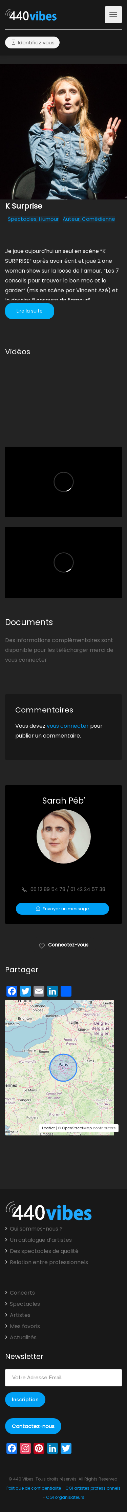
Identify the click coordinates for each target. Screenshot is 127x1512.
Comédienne (98, 219)
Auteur (71, 219)
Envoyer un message (62, 909)
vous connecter (68, 726)
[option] (63, 131)
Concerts (22, 1293)
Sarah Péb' (63, 800)
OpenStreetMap (77, 1128)
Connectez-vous (63, 944)
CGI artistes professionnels (93, 1488)
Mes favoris (25, 1326)
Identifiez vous (32, 42)
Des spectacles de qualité (44, 1251)
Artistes (20, 1315)
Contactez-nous (33, 1426)
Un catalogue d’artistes (41, 1240)
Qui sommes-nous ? (36, 1229)
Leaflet (48, 1128)
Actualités (23, 1337)
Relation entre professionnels (49, 1262)
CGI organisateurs (65, 1497)
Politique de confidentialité (33, 1488)
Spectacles (22, 219)
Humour (49, 219)
